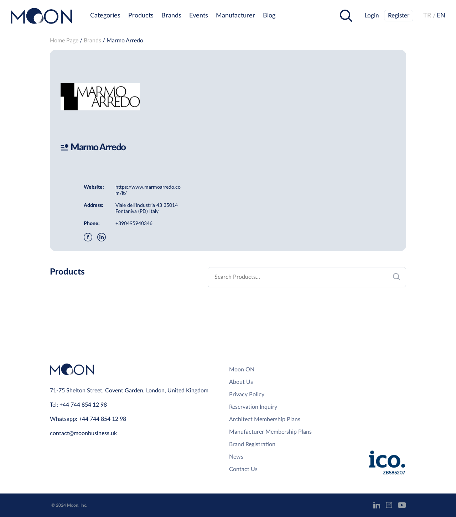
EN (441, 15)
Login (371, 15)
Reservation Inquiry (253, 407)
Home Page (64, 40)
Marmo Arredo (125, 40)
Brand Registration (252, 444)
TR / (429, 15)
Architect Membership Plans (264, 419)
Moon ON (241, 369)
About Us (241, 382)
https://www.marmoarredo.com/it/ (148, 190)
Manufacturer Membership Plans (270, 432)
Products (141, 15)
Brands (171, 15)
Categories (105, 15)
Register (398, 15)
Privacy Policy (246, 394)
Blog (269, 15)
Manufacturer (235, 15)
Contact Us (243, 469)
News (236, 457)
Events (198, 15)
